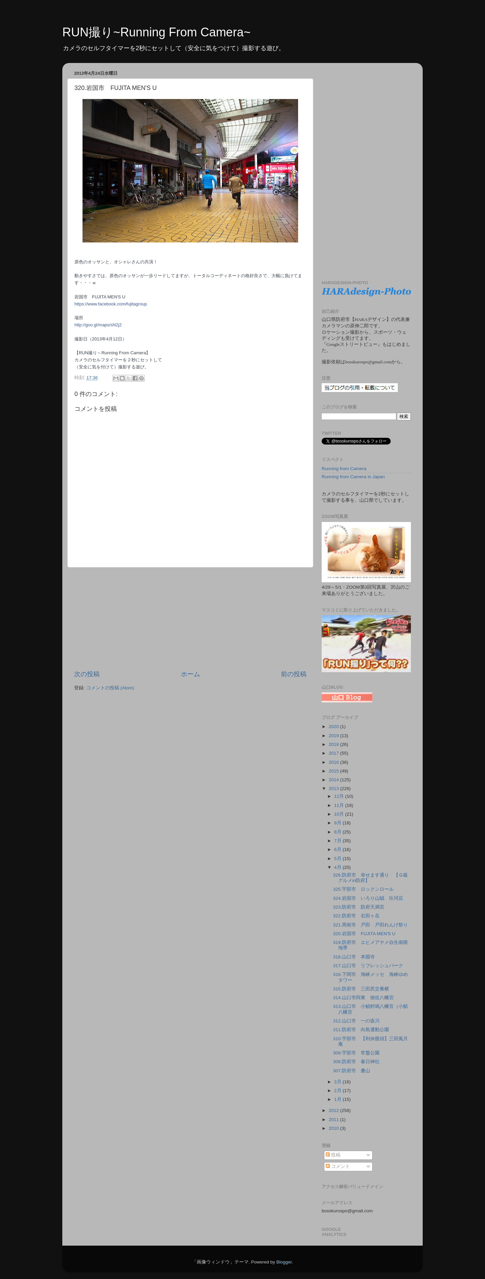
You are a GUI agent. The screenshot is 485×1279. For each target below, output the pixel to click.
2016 (334, 762)
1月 (338, 1099)
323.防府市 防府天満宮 (358, 907)
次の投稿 (87, 674)
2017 (334, 753)
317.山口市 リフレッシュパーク (368, 965)
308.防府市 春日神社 (356, 1061)
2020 (334, 726)
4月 (338, 867)
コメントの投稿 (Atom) (110, 687)
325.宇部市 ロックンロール (363, 889)
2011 (334, 1119)
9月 (338, 822)
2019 (334, 735)
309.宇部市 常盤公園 (356, 1052)
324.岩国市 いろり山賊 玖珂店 (368, 898)
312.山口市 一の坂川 (356, 1020)
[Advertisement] (190, 619)
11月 (339, 805)
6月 (338, 849)
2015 (334, 771)
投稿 (333, 1154)
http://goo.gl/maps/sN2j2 (98, 324)
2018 (334, 744)
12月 (339, 796)
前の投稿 (293, 674)
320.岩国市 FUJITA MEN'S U (364, 933)
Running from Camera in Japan (353, 476)
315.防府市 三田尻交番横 (361, 988)
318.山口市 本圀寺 (354, 956)
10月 (339, 814)
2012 (334, 1110)
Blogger (284, 1262)
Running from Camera (344, 468)
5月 (338, 858)
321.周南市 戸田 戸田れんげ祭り (370, 924)
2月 (338, 1090)
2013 (334, 788)
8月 (338, 831)
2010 (334, 1128)
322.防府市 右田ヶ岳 (356, 915)
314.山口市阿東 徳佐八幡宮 (363, 997)
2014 (334, 779)
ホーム (190, 674)
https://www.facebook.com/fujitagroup (110, 303)
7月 (338, 840)
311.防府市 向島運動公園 (361, 1029)
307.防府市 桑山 (351, 1070)
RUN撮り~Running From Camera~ (156, 32)
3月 (338, 1081)
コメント (338, 1166)
